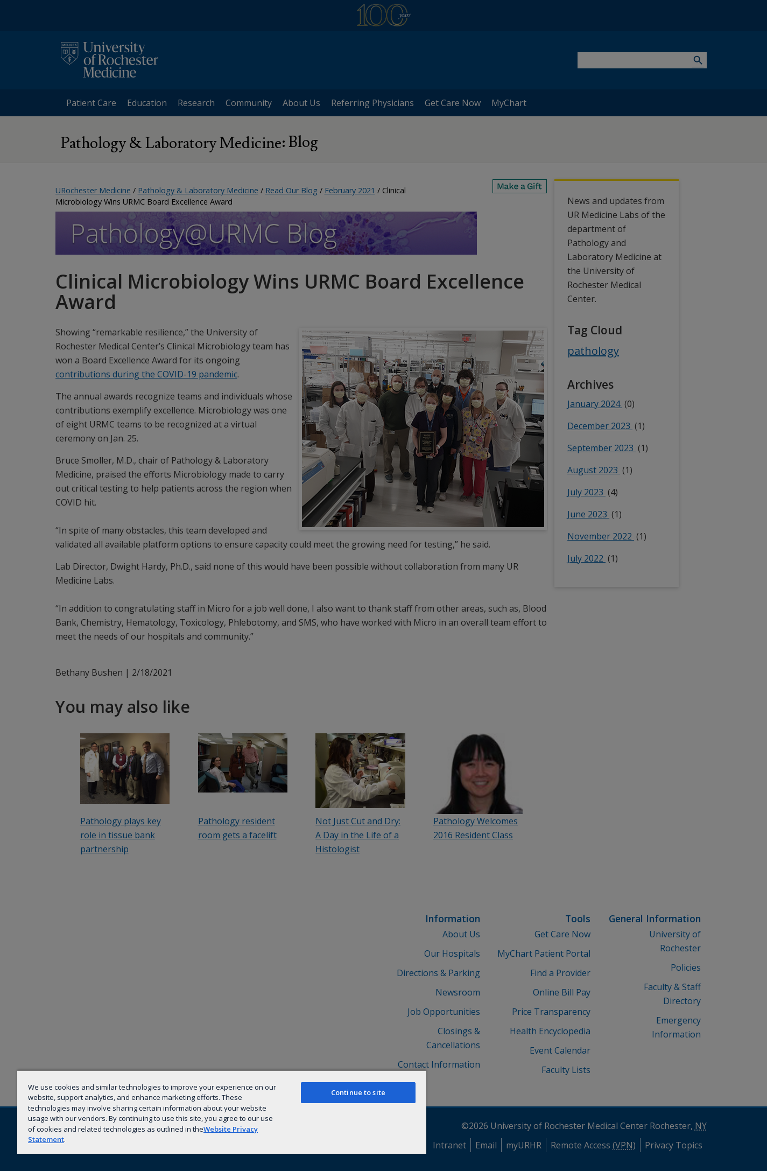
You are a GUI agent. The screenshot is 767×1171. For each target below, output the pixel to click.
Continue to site (358, 1092)
